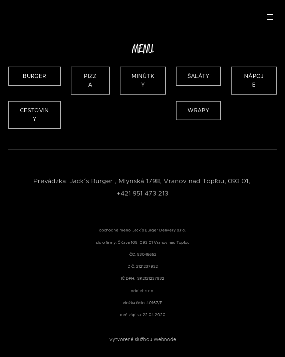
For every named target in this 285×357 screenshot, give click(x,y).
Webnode (165, 339)
